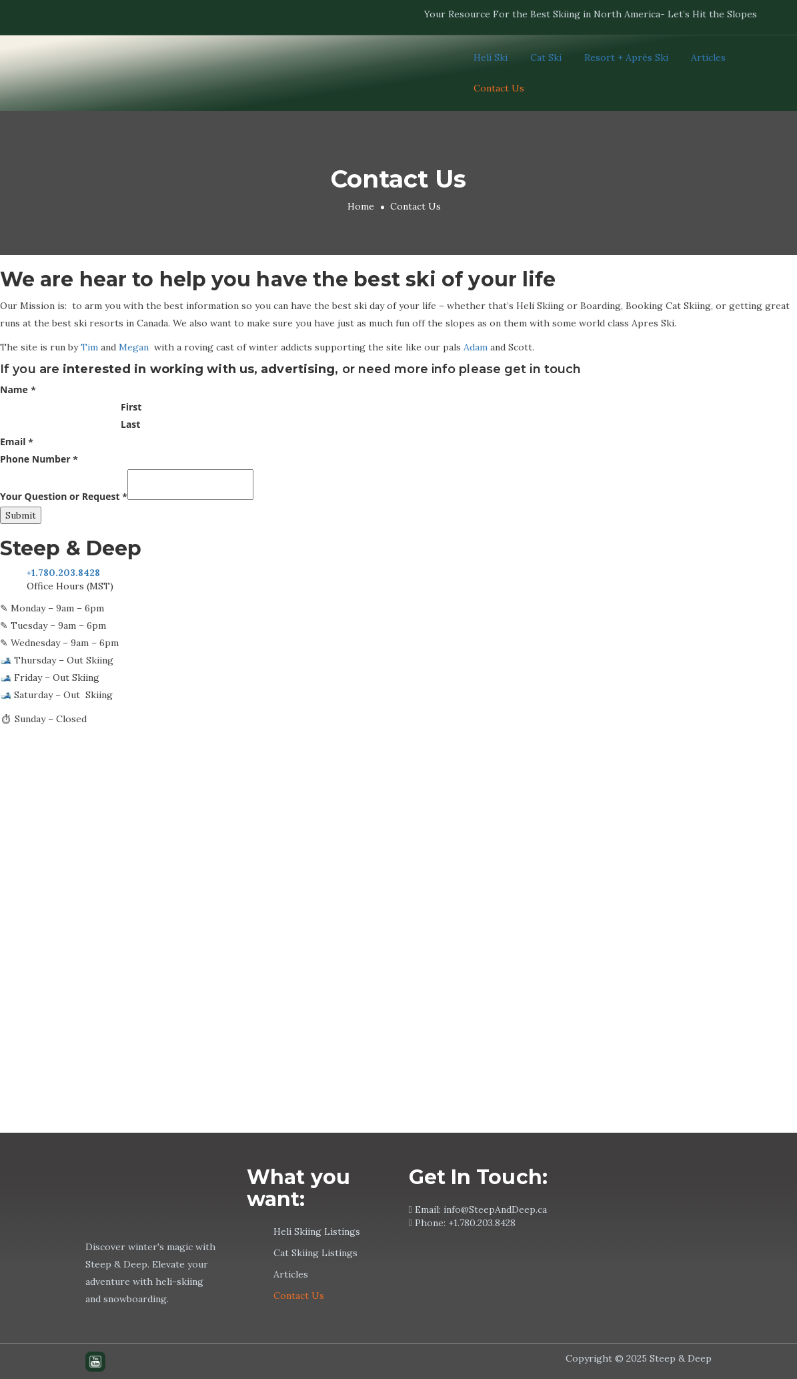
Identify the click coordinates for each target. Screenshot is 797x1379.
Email (16, 441)
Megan (134, 347)
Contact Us (499, 88)
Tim (89, 347)
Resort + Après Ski (626, 57)
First (131, 406)
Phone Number (39, 459)
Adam (476, 347)
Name (18, 389)
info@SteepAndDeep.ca (495, 1209)
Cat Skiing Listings (315, 1253)
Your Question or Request (63, 496)
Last (130, 424)
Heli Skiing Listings (316, 1231)
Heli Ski (491, 57)
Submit (20, 515)
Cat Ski (546, 57)
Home (360, 206)
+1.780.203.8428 (482, 1223)
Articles (708, 57)
